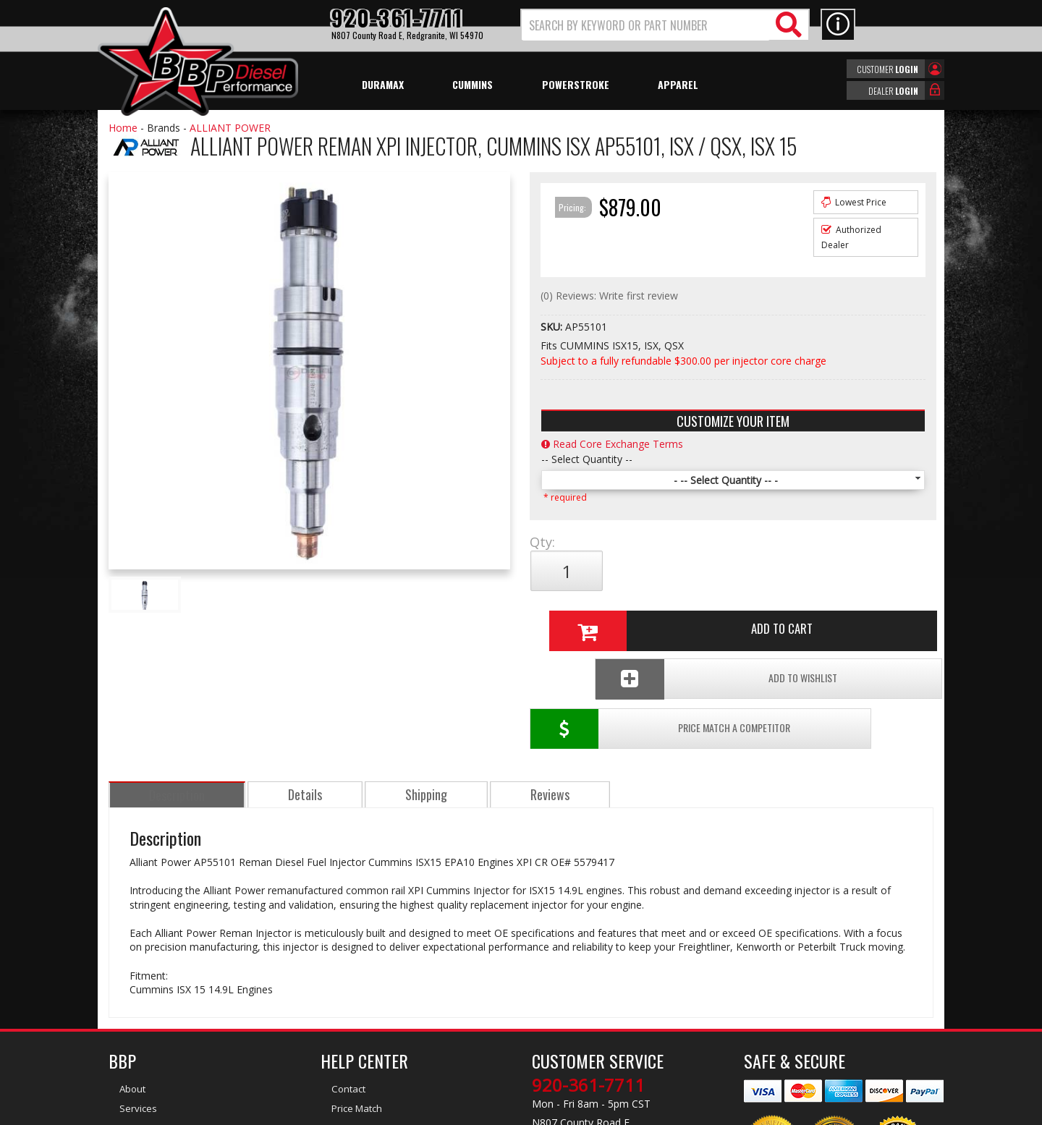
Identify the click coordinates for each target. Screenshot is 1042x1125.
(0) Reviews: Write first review (609, 295)
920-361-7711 (588, 975)
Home (123, 128)
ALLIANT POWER (230, 128)
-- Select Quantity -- (586, 459)
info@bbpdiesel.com (575, 1043)
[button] (665, 25)
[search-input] (646, 25)
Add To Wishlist (824, 619)
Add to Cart (727, 571)
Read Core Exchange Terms (612, 444)
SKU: (553, 327)
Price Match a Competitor (614, 619)
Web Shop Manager (650, 1113)
